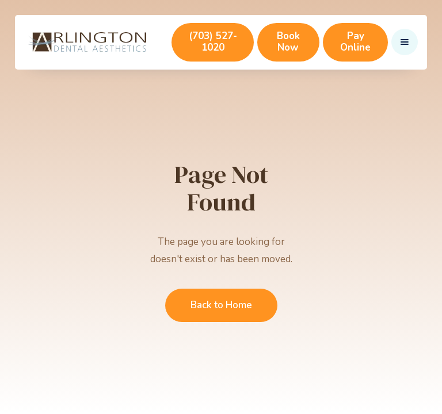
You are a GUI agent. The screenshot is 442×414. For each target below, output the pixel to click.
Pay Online (355, 41)
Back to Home (221, 305)
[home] (86, 42)
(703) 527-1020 (213, 41)
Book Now (288, 41)
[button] (404, 42)
